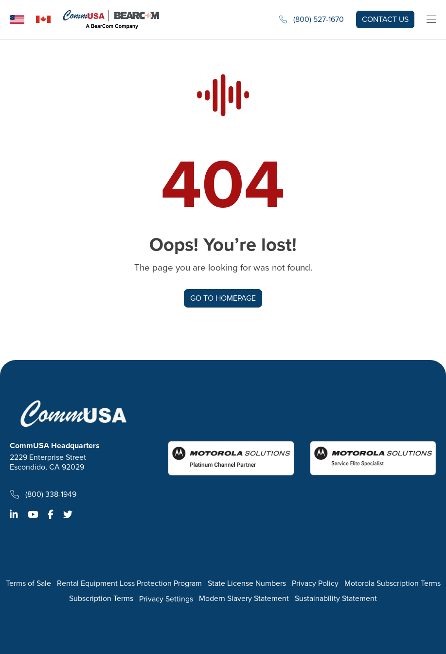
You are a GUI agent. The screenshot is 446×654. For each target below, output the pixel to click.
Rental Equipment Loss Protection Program (129, 583)
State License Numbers (247, 583)
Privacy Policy (315, 583)
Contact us (385, 19)
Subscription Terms (101, 598)
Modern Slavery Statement (244, 598)
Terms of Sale (28, 583)
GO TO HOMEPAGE (223, 298)
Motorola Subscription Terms (392, 583)
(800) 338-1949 (43, 494)
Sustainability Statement (336, 598)
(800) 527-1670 (311, 19)
